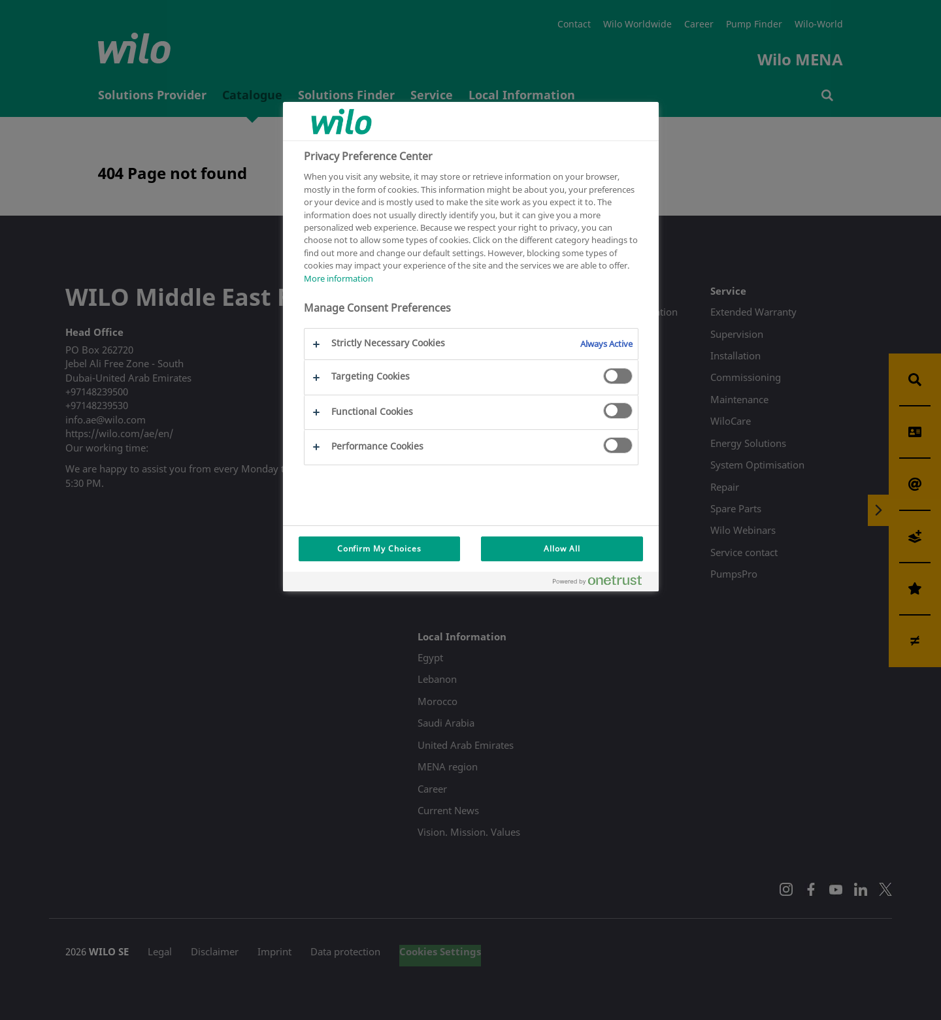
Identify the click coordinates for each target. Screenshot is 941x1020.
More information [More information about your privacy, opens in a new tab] (338, 278)
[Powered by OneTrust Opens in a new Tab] (602, 583)
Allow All (562, 548)
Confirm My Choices (379, 548)
